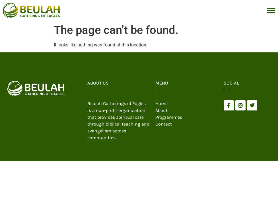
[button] (271, 10)
